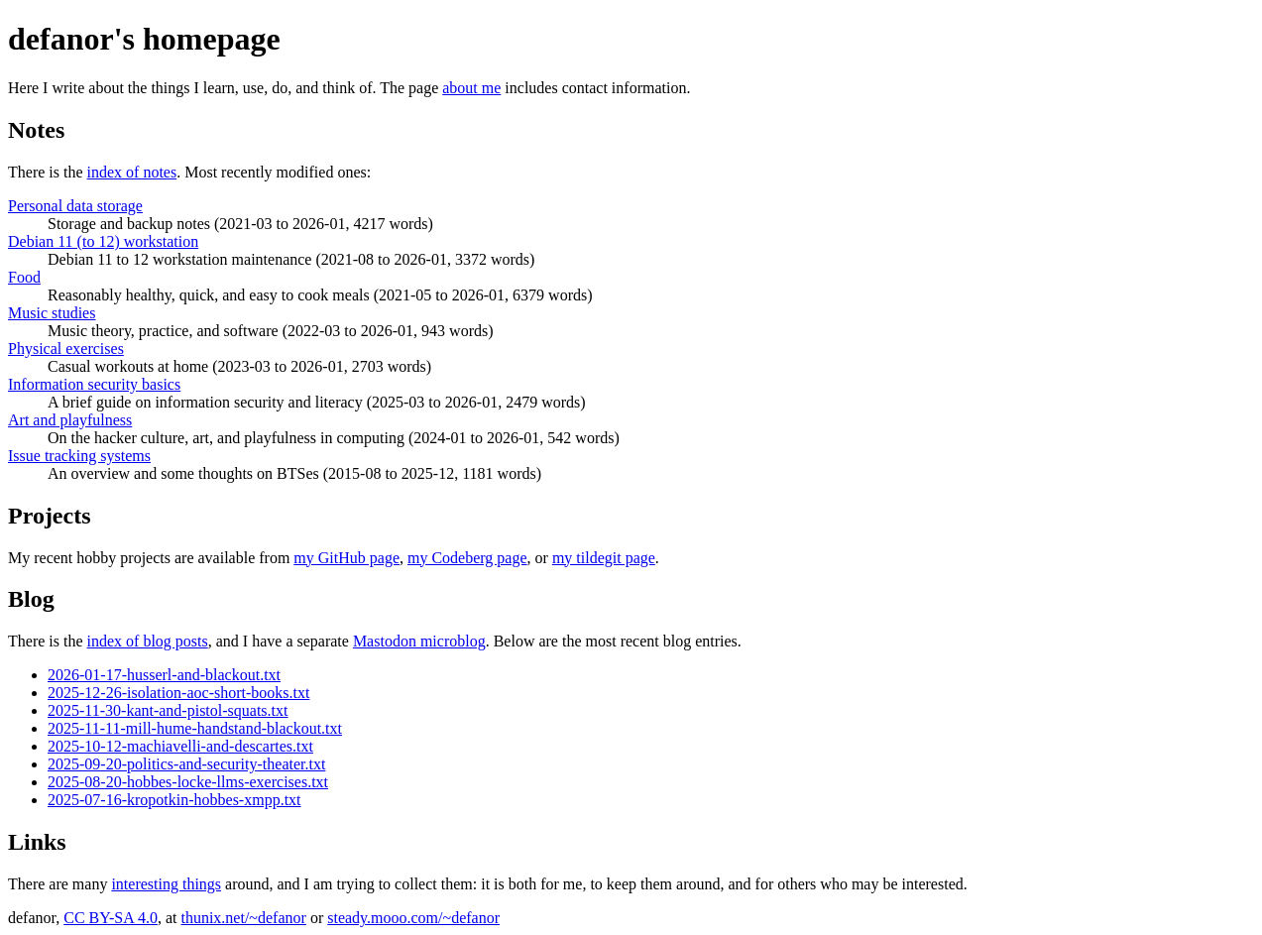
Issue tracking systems (79, 455)
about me (471, 87)
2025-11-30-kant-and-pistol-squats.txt (167, 710)
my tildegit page (603, 557)
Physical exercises (66, 348)
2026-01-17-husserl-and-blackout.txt (164, 674)
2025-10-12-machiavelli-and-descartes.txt (180, 746)
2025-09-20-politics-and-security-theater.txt (186, 764)
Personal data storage (75, 205)
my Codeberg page (467, 557)
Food (24, 277)
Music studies (51, 312)
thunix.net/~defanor (242, 917)
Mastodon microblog (419, 641)
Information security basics (94, 384)
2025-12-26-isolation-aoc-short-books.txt (178, 692)
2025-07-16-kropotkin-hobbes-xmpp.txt (174, 799)
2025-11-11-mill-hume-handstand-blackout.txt (195, 728)
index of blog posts (147, 641)
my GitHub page (346, 557)
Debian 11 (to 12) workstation (103, 241)
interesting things (166, 884)
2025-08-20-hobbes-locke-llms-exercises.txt (188, 781)
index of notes (132, 172)
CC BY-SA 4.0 (110, 917)
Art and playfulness (70, 419)
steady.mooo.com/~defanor (413, 917)
